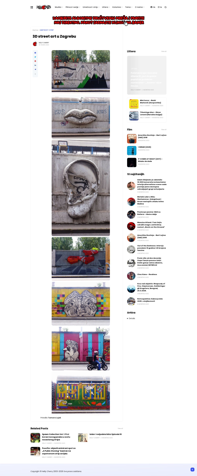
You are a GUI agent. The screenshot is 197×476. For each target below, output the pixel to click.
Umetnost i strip (90, 7)
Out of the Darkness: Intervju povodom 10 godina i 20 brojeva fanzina (151, 248)
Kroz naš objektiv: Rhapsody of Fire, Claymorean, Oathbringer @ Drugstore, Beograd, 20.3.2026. (151, 287)
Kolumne (116, 7)
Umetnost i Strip (47, 30)
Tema (128, 7)
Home (35, 30)
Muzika (58, 7)
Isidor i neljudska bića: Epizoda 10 (106, 434)
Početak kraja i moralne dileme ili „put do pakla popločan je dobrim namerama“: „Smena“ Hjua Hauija (146, 79)
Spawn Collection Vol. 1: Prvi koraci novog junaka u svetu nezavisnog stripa (56, 437)
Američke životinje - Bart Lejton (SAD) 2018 (152, 136)
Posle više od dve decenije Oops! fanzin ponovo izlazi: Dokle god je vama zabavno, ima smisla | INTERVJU (150, 261)
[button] (35, 74)
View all (120, 428)
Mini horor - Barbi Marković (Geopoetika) (150, 101)
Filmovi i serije (72, 7)
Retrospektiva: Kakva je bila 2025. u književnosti (150, 300)
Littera (105, 7)
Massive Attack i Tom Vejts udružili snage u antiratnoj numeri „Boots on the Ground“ (151, 224)
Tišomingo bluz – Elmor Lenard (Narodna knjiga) (151, 113)
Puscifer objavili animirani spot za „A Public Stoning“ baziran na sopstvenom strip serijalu (58, 451)
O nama (139, 7)
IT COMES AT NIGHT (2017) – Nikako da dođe (150, 160)
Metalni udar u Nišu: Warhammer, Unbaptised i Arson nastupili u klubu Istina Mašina (150, 200)
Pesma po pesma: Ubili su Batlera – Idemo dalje (148, 213)
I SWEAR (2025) (144, 147)
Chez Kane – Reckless (147, 274)
